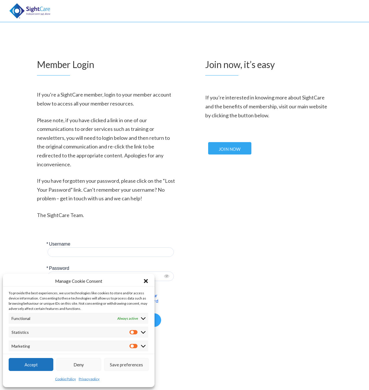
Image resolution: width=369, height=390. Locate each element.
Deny (79, 364)
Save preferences (126, 364)
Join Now (229, 149)
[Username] (111, 252)
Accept (31, 364)
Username (59, 244)
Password (59, 268)
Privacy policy (89, 379)
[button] (146, 281)
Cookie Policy (65, 379)
